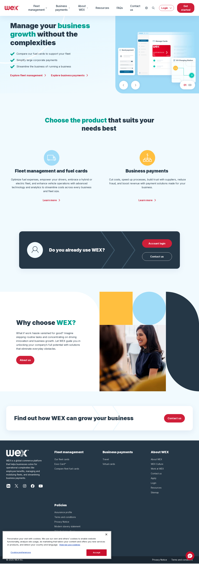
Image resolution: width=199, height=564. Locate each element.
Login (164, 7)
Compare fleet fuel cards (66, 469)
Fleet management (37, 8)
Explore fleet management (28, 75)
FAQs (120, 7)
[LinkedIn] (8, 486)
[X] (16, 486)
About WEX (83, 8)
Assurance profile (63, 512)
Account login (156, 243)
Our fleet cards (61, 459)
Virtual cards (109, 464)
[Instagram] (24, 486)
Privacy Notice (61, 522)
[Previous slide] (123, 85)
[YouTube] (41, 486)
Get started (185, 8)
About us (25, 360)
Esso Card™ (60, 464)
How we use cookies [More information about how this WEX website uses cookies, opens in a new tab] (69, 544)
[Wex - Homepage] (12, 8)
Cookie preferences (21, 552)
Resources (102, 7)
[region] (56, 545)
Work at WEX (157, 469)
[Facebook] (32, 486)
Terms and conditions (65, 517)
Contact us (135, 8)
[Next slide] (135, 85)
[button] (190, 555)
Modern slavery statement (67, 527)
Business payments (62, 8)
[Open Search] (153, 7)
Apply (153, 478)
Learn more (51, 200)
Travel (106, 459)
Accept (96, 552)
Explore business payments (69, 75)
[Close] (106, 534)
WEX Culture (157, 464)
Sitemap (155, 493)
